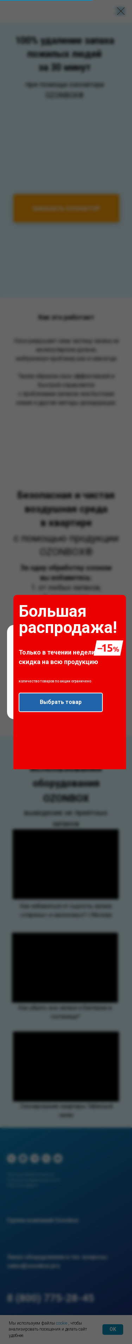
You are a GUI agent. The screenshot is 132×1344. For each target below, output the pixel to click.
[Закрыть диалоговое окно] (120, 11)
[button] (61, 702)
